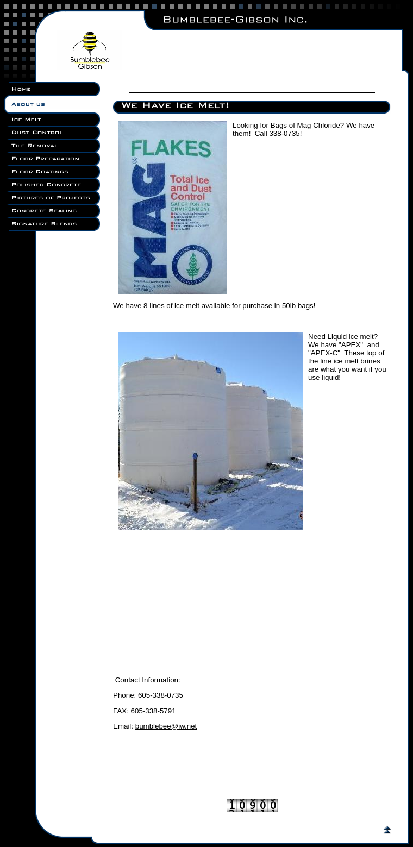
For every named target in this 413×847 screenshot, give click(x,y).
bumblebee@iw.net (166, 726)
